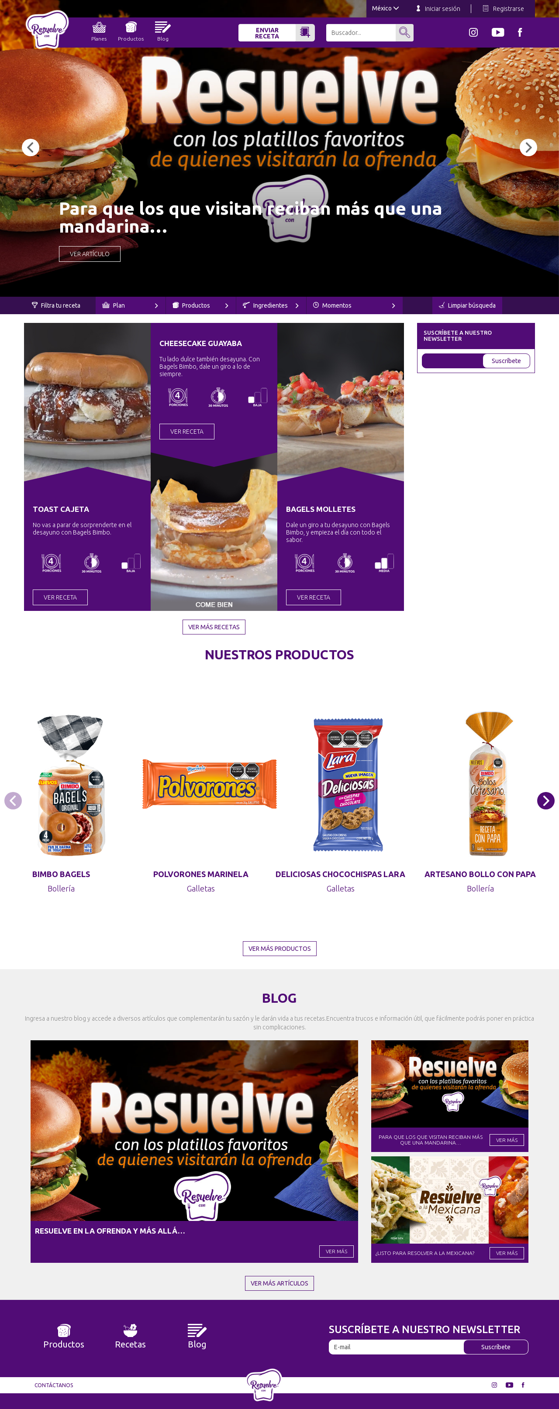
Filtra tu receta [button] (56, 305)
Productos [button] (200, 305)
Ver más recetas (214, 627)
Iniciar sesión (438, 8)
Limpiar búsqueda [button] (467, 305)
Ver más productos (279, 948)
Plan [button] (130, 305)
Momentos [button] (354, 305)
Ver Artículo (90, 253)
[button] (30, 147)
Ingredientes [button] (271, 305)
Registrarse (503, 8)
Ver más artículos (279, 1283)
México (385, 8)
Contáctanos (54, 1385)
